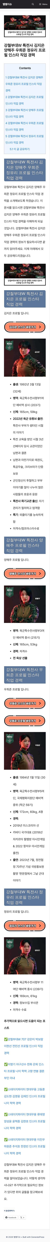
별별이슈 (7, 4)
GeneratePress (37, 1237)
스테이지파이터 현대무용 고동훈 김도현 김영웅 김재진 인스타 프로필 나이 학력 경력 (24, 1096)
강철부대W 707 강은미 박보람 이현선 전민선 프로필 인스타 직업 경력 (23, 1046)
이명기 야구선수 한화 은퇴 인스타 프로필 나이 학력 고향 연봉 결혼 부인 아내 (24, 1071)
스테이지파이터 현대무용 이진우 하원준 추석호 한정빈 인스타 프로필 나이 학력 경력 (24, 1146)
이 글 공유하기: (20, 149)
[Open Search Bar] (33, 4)
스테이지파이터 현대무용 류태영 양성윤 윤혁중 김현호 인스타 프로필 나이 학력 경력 (24, 1121)
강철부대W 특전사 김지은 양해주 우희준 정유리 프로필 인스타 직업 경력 (24, 84)
